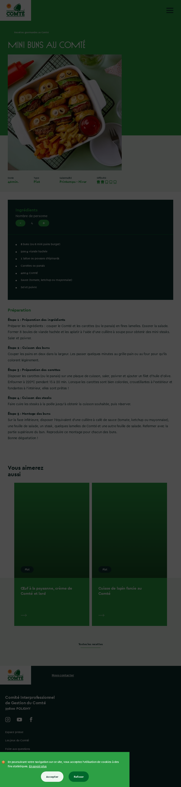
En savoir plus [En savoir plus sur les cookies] (38, 766)
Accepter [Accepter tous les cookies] (52, 776)
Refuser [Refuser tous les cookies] (79, 776)
